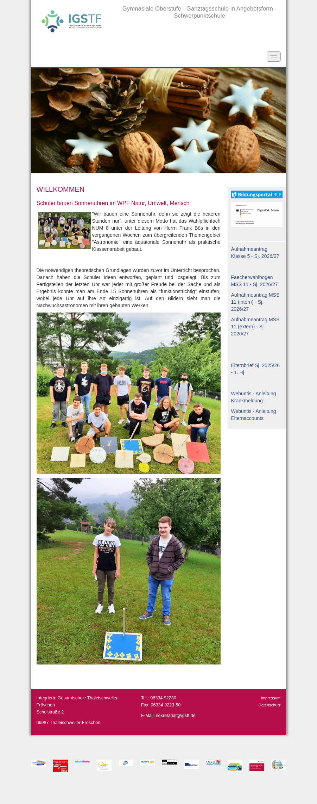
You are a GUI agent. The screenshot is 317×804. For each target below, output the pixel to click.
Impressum (270, 698)
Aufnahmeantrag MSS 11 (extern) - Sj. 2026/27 (255, 326)
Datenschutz (269, 705)
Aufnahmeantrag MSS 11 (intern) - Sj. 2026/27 (255, 302)
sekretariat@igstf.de (175, 715)
